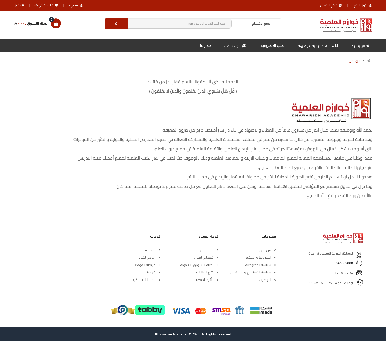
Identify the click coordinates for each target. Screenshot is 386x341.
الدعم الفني (147, 257)
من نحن (355, 60)
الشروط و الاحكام (258, 257)
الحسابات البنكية (144, 280)
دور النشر (206, 250)
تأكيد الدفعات (203, 280)
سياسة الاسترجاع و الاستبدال (250, 272)
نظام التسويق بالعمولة (196, 265)
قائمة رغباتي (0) (46, 5)
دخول (19, 5)
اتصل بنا (149, 250)
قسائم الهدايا (203, 257)
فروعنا (150, 272)
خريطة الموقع (145, 265)
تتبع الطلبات (204, 272)
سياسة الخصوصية (258, 265)
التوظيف (265, 280)
